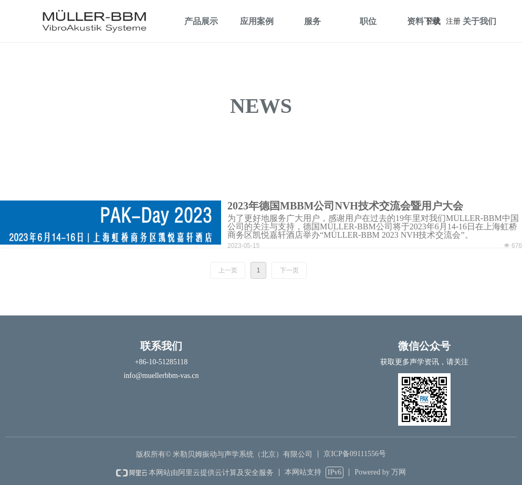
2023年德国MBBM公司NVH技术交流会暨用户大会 (345, 206)
